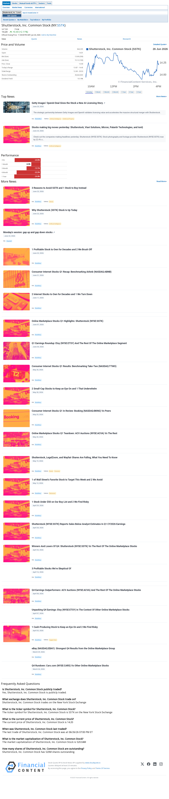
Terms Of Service (103, 784)
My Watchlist (22, 20)
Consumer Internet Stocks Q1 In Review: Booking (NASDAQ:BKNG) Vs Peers (71, 418)
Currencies (28, 7)
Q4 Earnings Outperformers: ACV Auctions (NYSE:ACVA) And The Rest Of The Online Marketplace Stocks (86, 603)
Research (127, 39)
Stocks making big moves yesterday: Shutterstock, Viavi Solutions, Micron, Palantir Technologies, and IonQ (87, 128)
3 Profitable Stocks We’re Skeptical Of (51, 580)
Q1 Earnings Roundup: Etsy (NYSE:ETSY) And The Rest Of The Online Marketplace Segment (79, 349)
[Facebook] (148, 783)
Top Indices (34, 20)
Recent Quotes (8, 20)
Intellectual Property (70, 119)
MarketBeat (38, 119)
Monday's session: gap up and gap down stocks (29, 235)
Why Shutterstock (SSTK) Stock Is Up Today (55, 212)
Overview (6, 7)
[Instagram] (161, 783)
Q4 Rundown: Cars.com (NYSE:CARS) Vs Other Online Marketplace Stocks (70, 681)
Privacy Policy (86, 784)
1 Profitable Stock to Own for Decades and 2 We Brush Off (62, 252)
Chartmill (9, 243)
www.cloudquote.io (92, 779)
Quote (34, 39)
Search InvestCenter (30, 13)
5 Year (139, 92)
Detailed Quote (159, 44)
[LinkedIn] (155, 783)
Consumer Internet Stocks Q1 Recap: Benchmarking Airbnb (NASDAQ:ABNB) (72, 275)
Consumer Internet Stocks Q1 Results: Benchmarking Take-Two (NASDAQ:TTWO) (74, 373)
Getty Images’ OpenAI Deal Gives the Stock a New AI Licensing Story (68, 103)
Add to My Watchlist (48, 35)
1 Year (123, 92)
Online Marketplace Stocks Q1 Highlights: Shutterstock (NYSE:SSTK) (68, 326)
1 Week (97, 92)
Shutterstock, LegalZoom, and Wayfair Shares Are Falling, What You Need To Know (75, 467)
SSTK (61, 25)
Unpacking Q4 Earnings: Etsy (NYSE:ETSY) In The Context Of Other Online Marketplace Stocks (81, 623)
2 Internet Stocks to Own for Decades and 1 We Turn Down (62, 298)
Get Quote (12, 15)
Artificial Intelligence (56, 119)
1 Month (106, 92)
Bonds (52, 480)
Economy (58, 480)
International (40, 7)
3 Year (131, 92)
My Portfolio (46, 20)
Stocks (14, 3)
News (79, 39)
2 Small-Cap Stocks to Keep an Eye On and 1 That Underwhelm (64, 395)
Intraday (89, 92)
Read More (161, 182)
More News (160, 96)
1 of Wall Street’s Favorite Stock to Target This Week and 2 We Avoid (67, 489)
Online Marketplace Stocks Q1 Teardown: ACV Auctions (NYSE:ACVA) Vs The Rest (74, 441)
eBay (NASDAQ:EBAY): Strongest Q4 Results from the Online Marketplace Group (73, 663)
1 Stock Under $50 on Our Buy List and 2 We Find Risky (60, 512)
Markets (6, 3)
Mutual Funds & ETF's (28, 3)
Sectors (42, 3)
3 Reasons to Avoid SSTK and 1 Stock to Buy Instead (59, 189)
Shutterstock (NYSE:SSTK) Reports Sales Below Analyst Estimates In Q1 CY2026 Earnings (79, 535)
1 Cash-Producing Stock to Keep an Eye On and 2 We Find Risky (65, 641)
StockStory (38, 147)
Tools (49, 3)
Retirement (53, 503)
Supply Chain (53, 654)
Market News (17, 7)
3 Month (115, 92)
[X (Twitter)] (142, 783)
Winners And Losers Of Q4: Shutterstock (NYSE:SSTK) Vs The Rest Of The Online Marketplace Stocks (84, 558)
